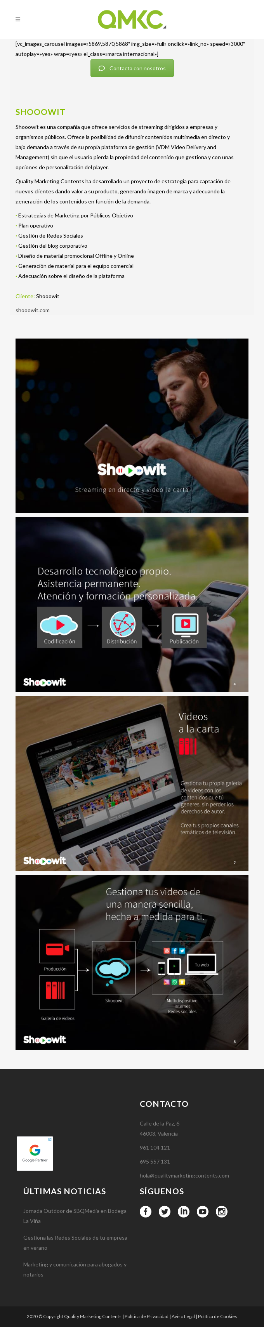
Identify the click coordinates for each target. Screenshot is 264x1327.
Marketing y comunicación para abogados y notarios (75, 1308)
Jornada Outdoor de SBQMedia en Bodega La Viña (75, 1254)
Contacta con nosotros (132, 68)
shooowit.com (33, 310)
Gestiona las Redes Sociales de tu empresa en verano (75, 1281)
